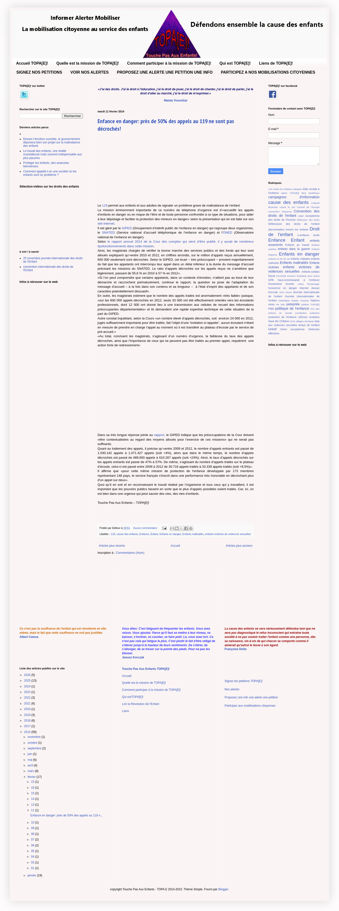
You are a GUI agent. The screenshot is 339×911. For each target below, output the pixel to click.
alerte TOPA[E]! (290, 193)
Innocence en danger (282, 288)
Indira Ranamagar (308, 284)
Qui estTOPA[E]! (132, 697)
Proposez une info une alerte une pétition (251, 697)
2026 (27, 675)
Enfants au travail (297, 244)
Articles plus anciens (239, 545)
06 (33, 845)
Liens (125, 711)
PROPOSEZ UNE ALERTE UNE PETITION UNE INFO (164, 72)
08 (33, 834)
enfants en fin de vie (279, 258)
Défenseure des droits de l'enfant (293, 223)
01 (33, 868)
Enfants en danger (170, 534)
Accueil (175, 545)
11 (33, 810)
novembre (34, 737)
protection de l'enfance (282, 317)
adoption (297, 189)
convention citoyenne (280, 211)
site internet (106, 223)
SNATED (108, 232)
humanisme (275, 283)
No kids (280, 304)
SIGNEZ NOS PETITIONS (39, 72)
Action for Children (282, 189)
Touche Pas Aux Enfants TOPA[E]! (146, 669)
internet (304, 288)
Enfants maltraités (192, 534)
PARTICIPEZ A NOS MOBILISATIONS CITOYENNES (268, 72)
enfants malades (300, 258)
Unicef (272, 329)
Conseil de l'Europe (308, 207)
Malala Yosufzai (300, 300)
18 (33, 787)
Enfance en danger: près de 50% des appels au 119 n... (66, 815)
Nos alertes (232, 689)
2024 (27, 686)
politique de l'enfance (292, 308)
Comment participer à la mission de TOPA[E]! (169, 63)
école (316, 235)
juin (30, 754)
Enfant (154, 534)
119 (104, 205)
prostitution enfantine (307, 313)
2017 (27, 726)
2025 (27, 680)
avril (31, 765)
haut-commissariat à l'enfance (298, 279)
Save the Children (278, 321)
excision (291, 276)
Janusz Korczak (133, 657)
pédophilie (293, 304)
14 (33, 799)
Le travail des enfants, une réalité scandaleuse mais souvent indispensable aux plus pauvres (52, 154)
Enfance (144, 534)
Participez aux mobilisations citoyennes (250, 705)
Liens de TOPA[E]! (276, 63)
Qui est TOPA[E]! (235, 63)
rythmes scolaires (308, 317)
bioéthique (314, 193)
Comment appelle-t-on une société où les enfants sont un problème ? (50, 173)
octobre (33, 742)
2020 (27, 709)
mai (30, 760)
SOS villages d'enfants (302, 321)
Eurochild (281, 276)
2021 (27, 703)
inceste (290, 283)
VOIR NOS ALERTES (89, 72)
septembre (35, 748)
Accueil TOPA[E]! (32, 63)
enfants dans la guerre (294, 249)
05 (33, 851)
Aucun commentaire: (145, 527)
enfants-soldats (310, 271)
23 (33, 781)
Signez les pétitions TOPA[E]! (244, 681)
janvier (32, 875)
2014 (27, 732)
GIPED (127, 228)
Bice (304, 193)
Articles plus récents (112, 545)
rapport (159, 435)
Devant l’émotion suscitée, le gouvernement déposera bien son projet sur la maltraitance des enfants (51, 142)
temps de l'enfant (308, 325)
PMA (271, 308)
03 (33, 862)
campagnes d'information (293, 197)
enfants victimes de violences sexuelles (228, 534)
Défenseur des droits (308, 219)
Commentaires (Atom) (130, 553)
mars (31, 771)
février (32, 777)
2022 (27, 697)
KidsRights (284, 300)
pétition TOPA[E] (310, 304)
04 (33, 856)
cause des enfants (127, 534)
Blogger (223, 889)
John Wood (285, 292)
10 (33, 822)
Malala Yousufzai (175, 100)
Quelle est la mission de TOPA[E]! (87, 63)
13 (33, 804)
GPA (271, 279)
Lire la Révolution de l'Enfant (140, 704)
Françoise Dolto (236, 649)
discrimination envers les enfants (288, 229)
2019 (27, 715)
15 (33, 793)
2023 (27, 692)
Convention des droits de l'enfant (293, 213)
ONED (227, 232)
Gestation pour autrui (308, 276)
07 (33, 839)
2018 (27, 720)
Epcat (271, 275)
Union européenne (292, 329)
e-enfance (303, 235)
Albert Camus (29, 637)
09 (33, 828)
